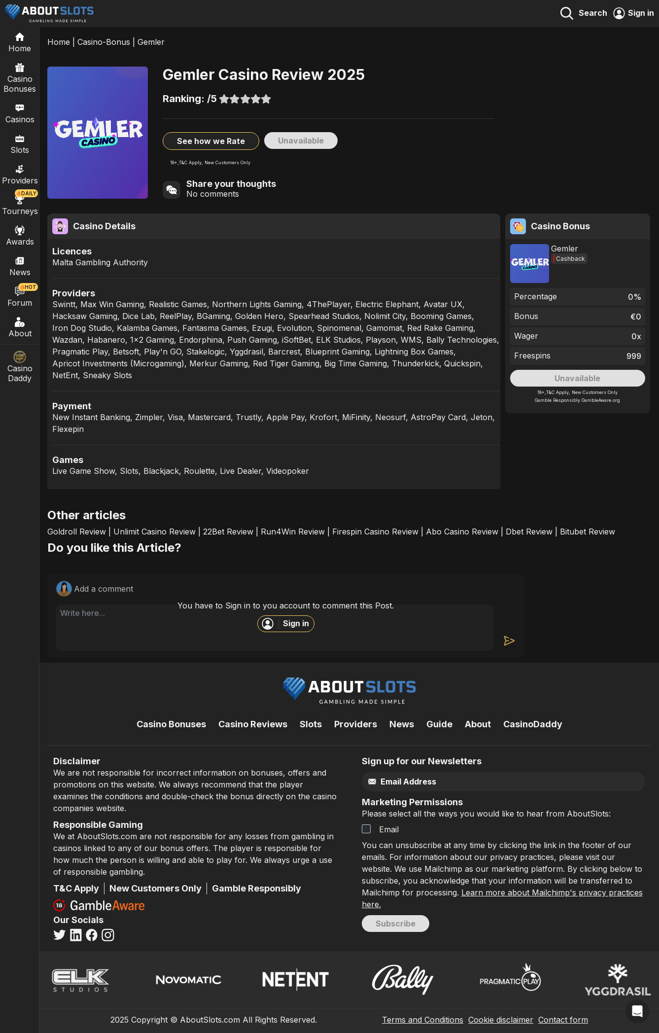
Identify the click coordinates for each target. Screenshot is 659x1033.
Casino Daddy (20, 367)
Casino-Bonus (103, 42)
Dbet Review (529, 531)
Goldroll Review (76, 531)
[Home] (19, 42)
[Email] (483, 781)
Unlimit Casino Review (154, 531)
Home (58, 42)
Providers (355, 724)
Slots (20, 143)
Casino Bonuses (19, 77)
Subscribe (396, 923)
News (401, 724)
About (20, 327)
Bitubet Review (587, 531)
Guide (439, 724)
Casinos (20, 113)
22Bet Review (228, 531)
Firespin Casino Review (375, 531)
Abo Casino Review (462, 531)
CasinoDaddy (532, 724)
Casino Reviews (252, 724)
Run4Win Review (293, 531)
